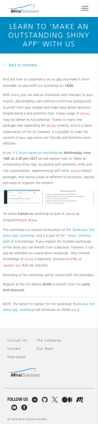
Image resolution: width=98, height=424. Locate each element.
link (28, 284)
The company (49, 340)
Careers (14, 348)
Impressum (16, 357)
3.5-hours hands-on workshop (35, 152)
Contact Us (17, 340)
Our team (45, 348)
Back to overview (23, 64)
